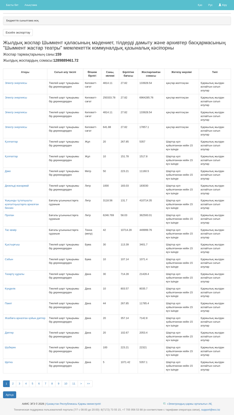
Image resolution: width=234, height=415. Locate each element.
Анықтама (30, 4)
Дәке (8, 171)
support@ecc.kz (210, 409)
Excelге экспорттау (18, 32)
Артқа (10, 394)
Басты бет (12, 4)
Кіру (223, 4)
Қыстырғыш (12, 244)
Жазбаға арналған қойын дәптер (25, 318)
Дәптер (9, 332)
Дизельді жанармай (17, 185)
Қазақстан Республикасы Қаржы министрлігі (73, 403)
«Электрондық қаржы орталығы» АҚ (189, 403)
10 (65, 383)
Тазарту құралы (14, 274)
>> (88, 383)
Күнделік (10, 288)
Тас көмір (10, 229)
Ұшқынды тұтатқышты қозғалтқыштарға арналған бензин (22, 204)
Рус (210, 4)
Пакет (8, 303)
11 (73, 383)
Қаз (200, 4)
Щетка (9, 362)
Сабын (9, 259)
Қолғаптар (11, 141)
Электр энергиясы (16, 82)
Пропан (9, 215)
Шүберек (10, 347)
